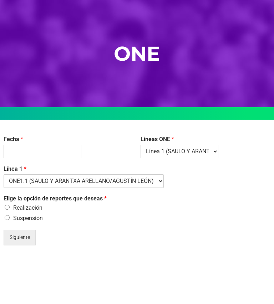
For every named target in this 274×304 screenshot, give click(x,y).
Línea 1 (15, 168)
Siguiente (20, 237)
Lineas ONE (157, 139)
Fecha (13, 139)
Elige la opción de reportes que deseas (55, 198)
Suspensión (28, 218)
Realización (27, 207)
